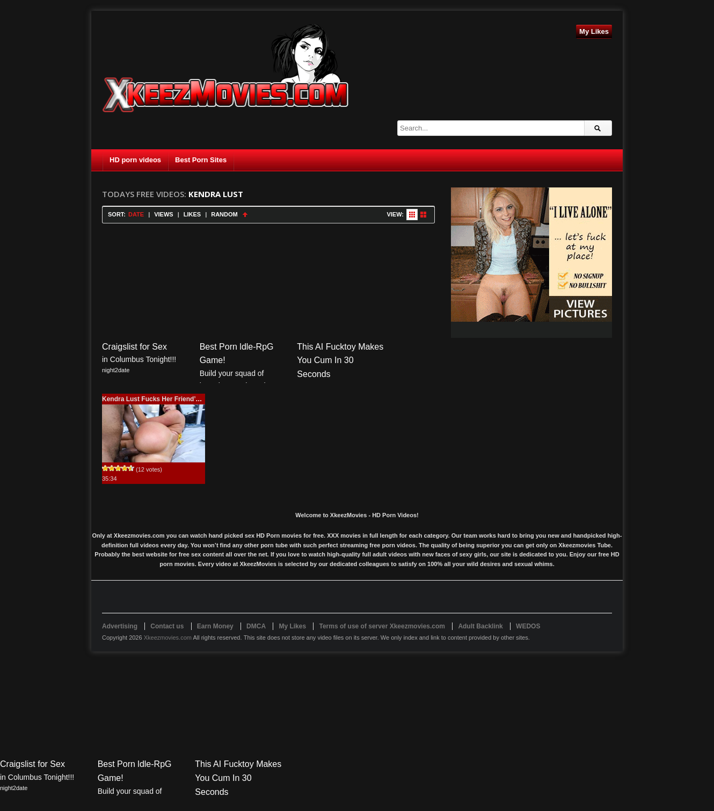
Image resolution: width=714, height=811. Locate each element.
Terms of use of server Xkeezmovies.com (382, 626)
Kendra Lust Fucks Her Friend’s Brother (163, 399)
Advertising (119, 626)
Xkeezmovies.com (168, 637)
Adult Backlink (480, 626)
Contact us (167, 626)
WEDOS (528, 626)
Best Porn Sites (201, 160)
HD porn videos (135, 160)
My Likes (594, 31)
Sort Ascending (245, 214)
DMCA (256, 626)
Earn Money (215, 626)
